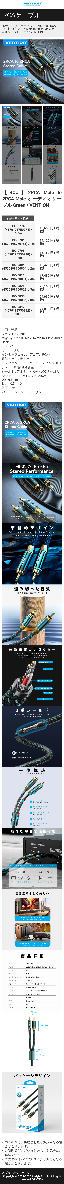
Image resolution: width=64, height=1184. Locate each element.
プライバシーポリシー (19, 1172)
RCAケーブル (23, 26)
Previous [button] (2, 71)
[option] (32, 71)
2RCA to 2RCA (46, 26)
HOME (6, 26)
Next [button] (62, 71)
